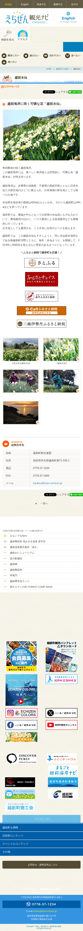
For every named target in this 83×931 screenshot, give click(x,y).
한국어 (74, 4)
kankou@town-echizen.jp (47, 483)
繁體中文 (58, 4)
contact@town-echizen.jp (45, 911)
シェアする (61, 91)
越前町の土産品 (62, 69)
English (25, 4)
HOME (49, 69)
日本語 (8, 4)
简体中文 (41, 4)
